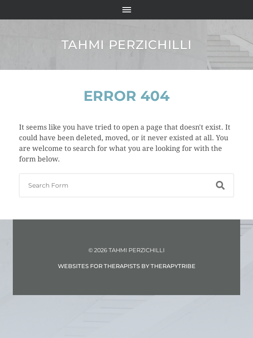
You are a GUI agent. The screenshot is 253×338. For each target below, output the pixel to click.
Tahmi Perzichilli (126, 44)
